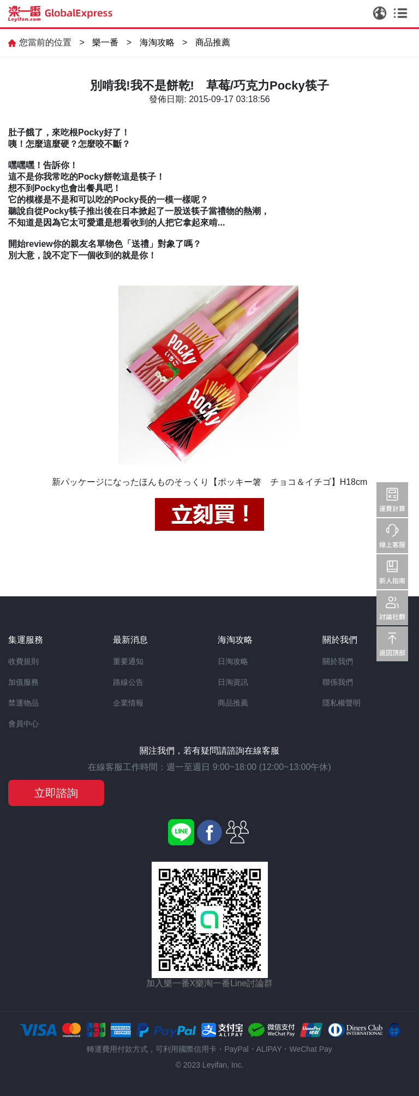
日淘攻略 (233, 661)
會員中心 (23, 723)
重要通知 (128, 661)
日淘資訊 (233, 682)
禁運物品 (23, 702)
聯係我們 (337, 682)
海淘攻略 (157, 42)
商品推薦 (212, 42)
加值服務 (23, 682)
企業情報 (128, 702)
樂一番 (105, 42)
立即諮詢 (56, 793)
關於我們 (337, 661)
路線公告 (128, 682)
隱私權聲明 (341, 702)
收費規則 (23, 661)
